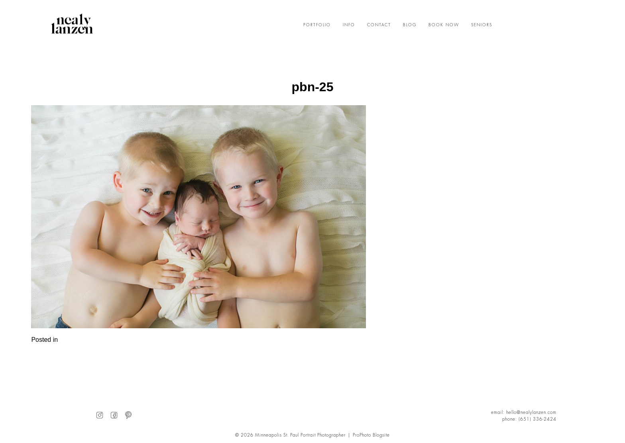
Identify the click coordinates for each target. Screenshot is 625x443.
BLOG (410, 25)
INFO (349, 25)
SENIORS (481, 25)
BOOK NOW (443, 25)
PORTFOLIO (317, 25)
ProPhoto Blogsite (371, 435)
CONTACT (379, 25)
